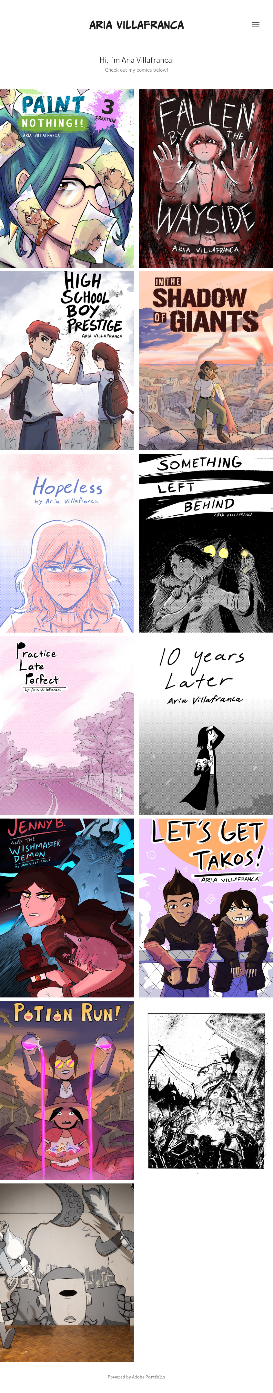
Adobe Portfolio (148, 1377)
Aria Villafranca (136, 24)
